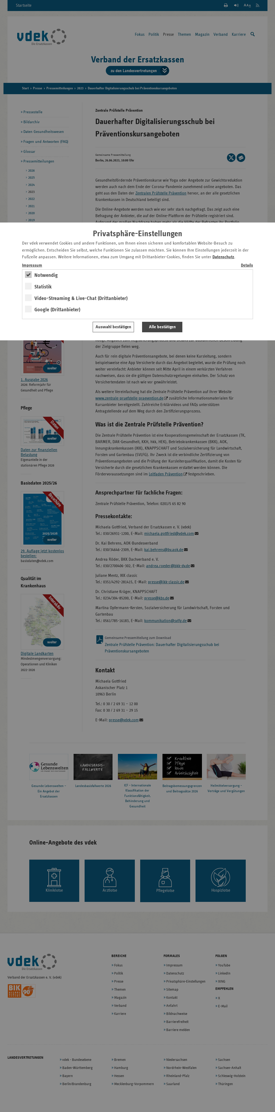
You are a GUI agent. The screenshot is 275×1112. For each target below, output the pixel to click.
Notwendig (46, 275)
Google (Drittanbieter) (57, 309)
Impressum (32, 265)
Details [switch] (247, 265)
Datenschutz (223, 257)
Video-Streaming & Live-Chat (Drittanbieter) (81, 298)
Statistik (43, 287)
